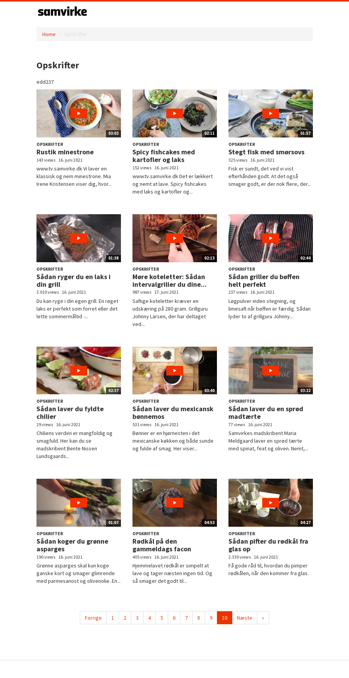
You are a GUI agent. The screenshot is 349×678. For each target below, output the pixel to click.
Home (49, 34)
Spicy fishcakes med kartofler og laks (163, 155)
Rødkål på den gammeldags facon (161, 545)
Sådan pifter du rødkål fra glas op (268, 545)
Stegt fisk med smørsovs (266, 151)
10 (224, 617)
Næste (244, 617)
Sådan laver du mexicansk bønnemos (172, 412)
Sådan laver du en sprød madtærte (265, 412)
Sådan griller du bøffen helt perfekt (263, 280)
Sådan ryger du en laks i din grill (73, 280)
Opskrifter (49, 144)
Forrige (93, 617)
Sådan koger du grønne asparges (72, 545)
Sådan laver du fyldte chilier (70, 412)
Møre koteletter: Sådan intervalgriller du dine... (169, 280)
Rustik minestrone (65, 151)
